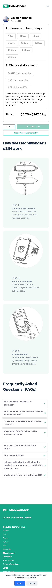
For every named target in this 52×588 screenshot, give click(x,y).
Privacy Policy (8, 560)
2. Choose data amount (22, 65)
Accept (20, 583)
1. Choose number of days (24, 28)
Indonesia (7, 549)
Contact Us (7, 557)
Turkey (5, 542)
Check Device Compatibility (26, 133)
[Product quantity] (9, 126)
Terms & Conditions (11, 564)
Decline (32, 583)
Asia (4, 546)
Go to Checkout (33, 127)
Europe (6, 531)
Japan (5, 538)
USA (4, 534)
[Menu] (48, 6)
